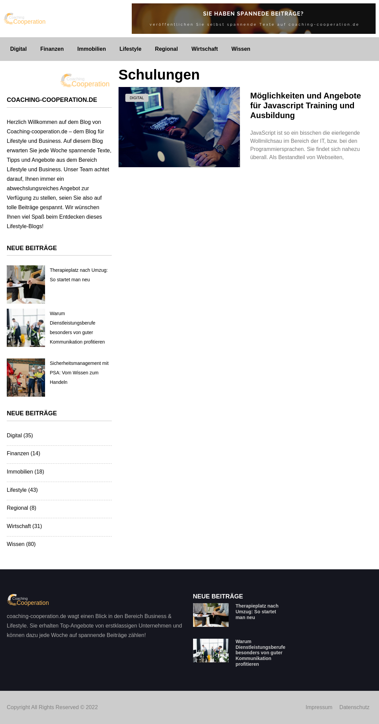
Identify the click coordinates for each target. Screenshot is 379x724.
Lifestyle (131, 49)
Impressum (319, 707)
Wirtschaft (204, 49)
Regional (166, 49)
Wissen (240, 49)
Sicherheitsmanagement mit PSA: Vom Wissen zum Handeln (79, 372)
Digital (18, 49)
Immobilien (91, 49)
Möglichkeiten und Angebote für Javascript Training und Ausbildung (305, 105)
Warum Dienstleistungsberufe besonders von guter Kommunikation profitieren (260, 653)
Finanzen (52, 49)
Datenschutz (354, 707)
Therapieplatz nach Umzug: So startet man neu (256, 611)
